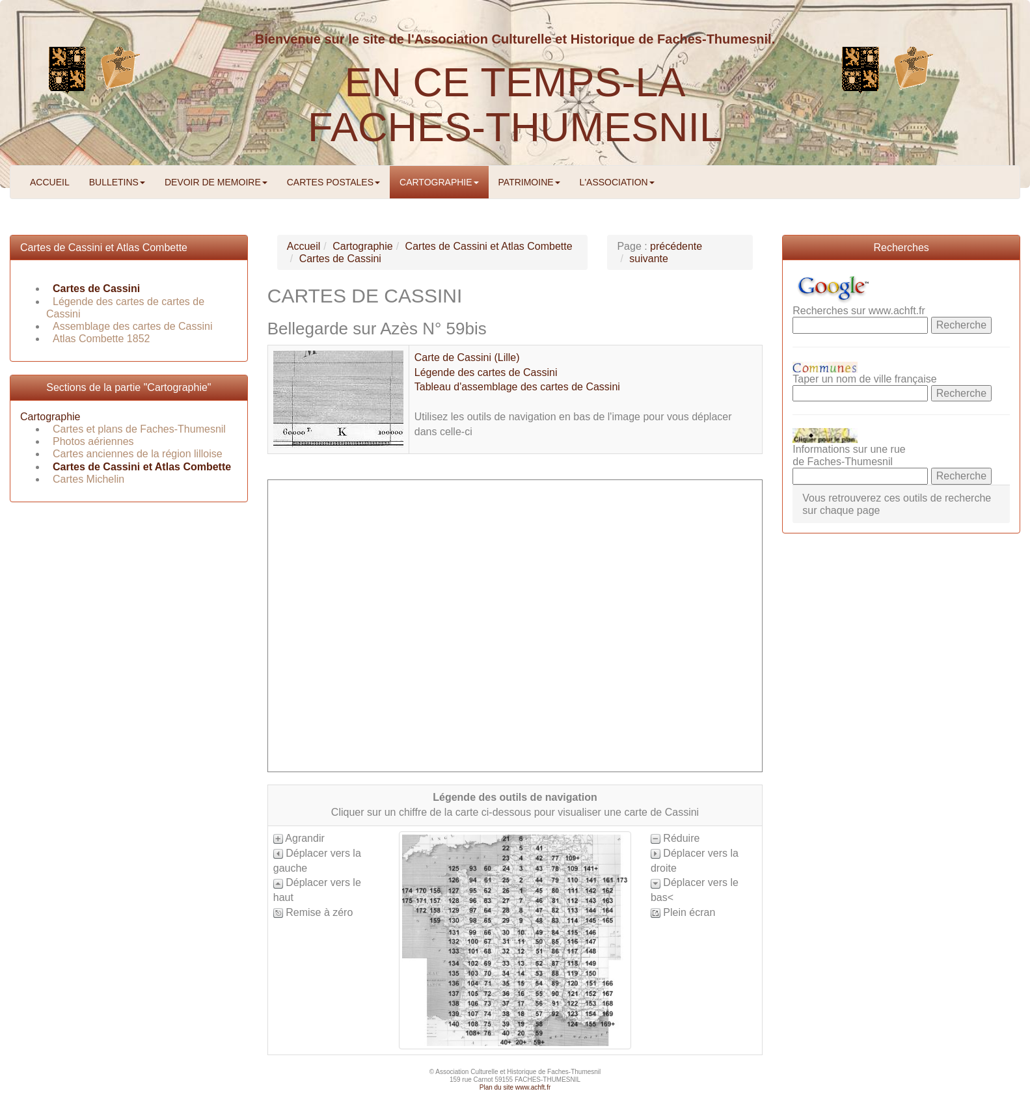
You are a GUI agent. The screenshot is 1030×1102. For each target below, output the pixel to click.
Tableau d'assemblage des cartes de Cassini (517, 386)
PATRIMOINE (529, 182)
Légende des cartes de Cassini (486, 372)
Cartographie (50, 416)
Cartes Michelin (88, 479)
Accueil (304, 246)
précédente (676, 246)
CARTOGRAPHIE (439, 182)
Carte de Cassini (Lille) (467, 357)
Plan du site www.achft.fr (515, 1087)
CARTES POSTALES (333, 182)
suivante (648, 258)
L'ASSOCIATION (617, 182)
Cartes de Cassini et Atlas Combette (103, 247)
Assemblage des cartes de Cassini (132, 326)
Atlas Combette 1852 (101, 338)
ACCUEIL (50, 182)
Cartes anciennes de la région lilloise (138, 453)
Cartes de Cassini (96, 288)
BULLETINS (117, 182)
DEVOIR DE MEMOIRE (216, 182)
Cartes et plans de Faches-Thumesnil (139, 429)
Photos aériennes (93, 441)
